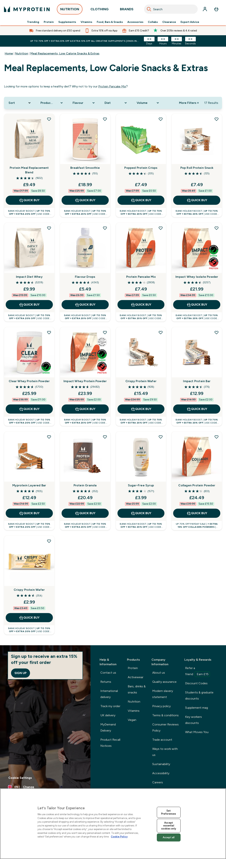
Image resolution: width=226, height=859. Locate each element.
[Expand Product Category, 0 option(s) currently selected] (52, 102)
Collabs (153, 22)
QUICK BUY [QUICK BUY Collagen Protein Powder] (196, 513)
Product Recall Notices (110, 743)
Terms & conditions (165, 715)
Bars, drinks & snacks (137, 689)
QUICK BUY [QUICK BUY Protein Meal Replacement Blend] (29, 200)
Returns (105, 682)
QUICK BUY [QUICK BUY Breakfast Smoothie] (85, 200)
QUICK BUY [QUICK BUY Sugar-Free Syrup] (141, 513)
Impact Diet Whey (29, 277)
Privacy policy (161, 706)
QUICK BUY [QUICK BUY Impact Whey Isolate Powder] (196, 304)
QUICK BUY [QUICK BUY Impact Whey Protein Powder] (85, 409)
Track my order (110, 706)
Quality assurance (164, 682)
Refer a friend (197, 671)
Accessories (135, 22)
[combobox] (171, 9)
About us (158, 672)
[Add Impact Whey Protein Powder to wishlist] (105, 332)
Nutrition (21, 53)
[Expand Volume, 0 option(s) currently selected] (148, 102)
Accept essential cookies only (168, 825)
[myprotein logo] (27, 9)
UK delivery (107, 715)
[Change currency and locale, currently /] (45, 787)
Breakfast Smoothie (85, 168)
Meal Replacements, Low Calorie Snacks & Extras (64, 53)
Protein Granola (85, 485)
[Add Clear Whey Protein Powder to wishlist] (49, 332)
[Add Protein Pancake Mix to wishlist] (160, 228)
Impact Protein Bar (196, 381)
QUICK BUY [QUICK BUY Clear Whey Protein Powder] (29, 409)
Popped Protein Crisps (140, 168)
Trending (33, 22)
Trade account (162, 739)
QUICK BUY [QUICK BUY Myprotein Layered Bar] (29, 513)
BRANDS (126, 10)
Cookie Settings (20, 778)
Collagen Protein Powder (196, 485)
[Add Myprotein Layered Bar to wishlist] (49, 437)
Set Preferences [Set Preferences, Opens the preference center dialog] (168, 812)
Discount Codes (196, 683)
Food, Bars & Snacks (110, 22)
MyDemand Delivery (108, 727)
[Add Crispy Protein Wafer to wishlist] (160, 332)
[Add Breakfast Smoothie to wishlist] (105, 119)
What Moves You (197, 732)
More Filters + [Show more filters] (189, 103)
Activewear (135, 677)
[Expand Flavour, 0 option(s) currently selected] (84, 102)
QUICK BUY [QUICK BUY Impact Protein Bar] (196, 409)
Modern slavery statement (162, 694)
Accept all (168, 837)
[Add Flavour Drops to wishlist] (105, 228)
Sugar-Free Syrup (141, 485)
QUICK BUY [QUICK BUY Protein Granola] (85, 513)
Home (9, 53)
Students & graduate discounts (199, 695)
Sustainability (161, 764)
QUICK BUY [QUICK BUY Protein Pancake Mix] (141, 304)
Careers (157, 782)
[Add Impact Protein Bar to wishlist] (216, 332)
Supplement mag (196, 707)
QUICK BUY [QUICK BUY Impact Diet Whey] (29, 304)
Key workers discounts (193, 720)
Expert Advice (190, 22)
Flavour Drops (85, 277)
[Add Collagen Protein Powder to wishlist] (216, 437)
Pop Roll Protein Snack (196, 168)
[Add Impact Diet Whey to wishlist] (49, 228)
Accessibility (160, 773)
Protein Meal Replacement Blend (29, 170)
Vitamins (86, 22)
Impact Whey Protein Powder (85, 381)
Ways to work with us (165, 752)
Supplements (67, 22)
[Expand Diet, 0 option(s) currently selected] (116, 102)
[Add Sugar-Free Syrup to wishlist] (160, 437)
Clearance (169, 22)
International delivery (109, 694)
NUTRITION (69, 10)
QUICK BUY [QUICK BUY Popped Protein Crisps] (141, 200)
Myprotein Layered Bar (29, 485)
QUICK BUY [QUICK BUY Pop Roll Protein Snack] (196, 200)
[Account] (205, 9)
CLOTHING (99, 10)
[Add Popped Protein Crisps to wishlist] (160, 119)
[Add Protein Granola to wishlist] (105, 437)
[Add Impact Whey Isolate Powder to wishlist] (216, 228)
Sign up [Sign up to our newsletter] (20, 673)
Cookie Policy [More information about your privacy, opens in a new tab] (119, 836)
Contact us (108, 672)
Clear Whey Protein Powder (29, 381)
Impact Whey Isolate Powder (196, 277)
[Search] (149, 9)
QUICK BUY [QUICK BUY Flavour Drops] (85, 304)
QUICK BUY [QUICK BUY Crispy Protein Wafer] (141, 409)
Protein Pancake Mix (112, 86)
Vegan (132, 720)
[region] (113, 823)
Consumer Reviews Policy (165, 727)
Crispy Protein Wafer (140, 381)
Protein (49, 22)
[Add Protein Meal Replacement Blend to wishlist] (49, 119)
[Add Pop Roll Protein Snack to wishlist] (216, 119)
